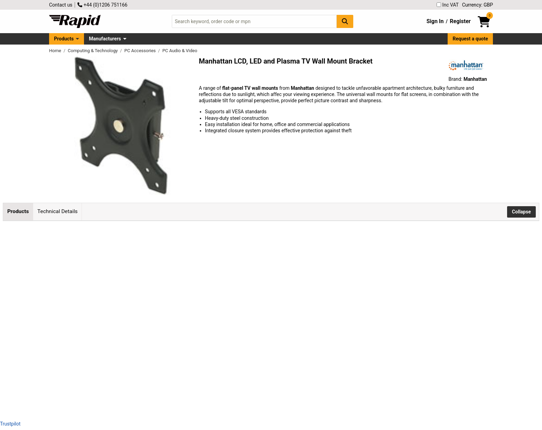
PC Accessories (140, 50)
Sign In (435, 21)
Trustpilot (10, 424)
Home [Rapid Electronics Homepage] (55, 50)
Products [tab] (18, 211)
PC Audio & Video (179, 50)
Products (64, 38)
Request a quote (470, 38)
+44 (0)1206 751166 (102, 5)
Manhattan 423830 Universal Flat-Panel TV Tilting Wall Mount (89, 331)
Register (460, 21)
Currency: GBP (477, 4)
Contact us (60, 5)
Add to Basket (185, 263)
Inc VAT (448, 4)
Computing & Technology (93, 50)
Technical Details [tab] (57, 211)
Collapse (521, 211)
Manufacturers (105, 38)
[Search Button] (345, 21)
